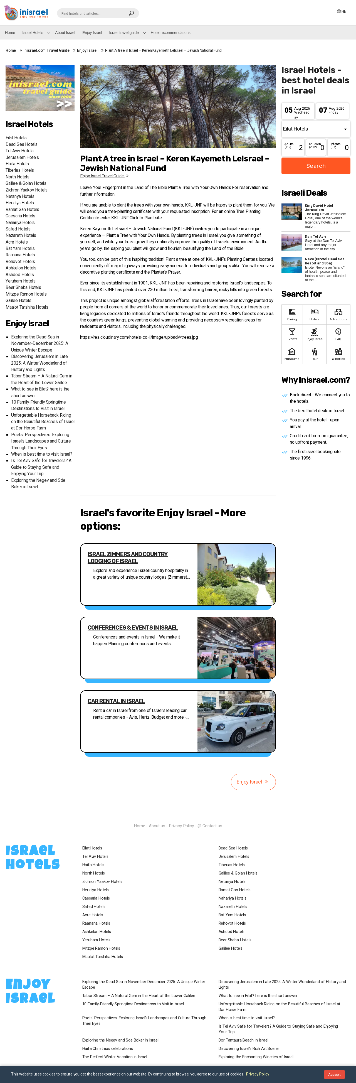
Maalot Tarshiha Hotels (27, 307)
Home (10, 32)
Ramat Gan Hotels (22, 210)
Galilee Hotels (18, 301)
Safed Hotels (18, 229)
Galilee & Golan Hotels (26, 183)
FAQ (338, 334)
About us (157, 826)
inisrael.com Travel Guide (46, 50)
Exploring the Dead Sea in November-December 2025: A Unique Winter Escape (39, 343)
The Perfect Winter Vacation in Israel (115, 1057)
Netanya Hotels (20, 196)
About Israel (65, 32)
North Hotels (17, 177)
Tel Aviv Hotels (20, 151)
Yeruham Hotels (20, 281)
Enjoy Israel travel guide (105, 176)
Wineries (338, 354)
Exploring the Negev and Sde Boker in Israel (121, 1040)
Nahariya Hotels (20, 223)
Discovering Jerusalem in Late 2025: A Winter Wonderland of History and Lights (39, 363)
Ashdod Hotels (20, 275)
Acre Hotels (17, 242)
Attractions (338, 314)
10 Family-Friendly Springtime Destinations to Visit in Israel (38, 405)
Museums (292, 354)
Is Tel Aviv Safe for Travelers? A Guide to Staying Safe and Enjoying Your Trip (41, 467)
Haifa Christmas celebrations (108, 1049)
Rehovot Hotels (20, 262)
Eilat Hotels (16, 138)
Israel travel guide (124, 32)
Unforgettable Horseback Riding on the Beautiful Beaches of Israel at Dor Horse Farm (43, 422)
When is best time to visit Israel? (41, 454)
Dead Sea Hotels (22, 144)
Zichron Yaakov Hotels (27, 190)
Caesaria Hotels (20, 216)
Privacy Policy (181, 826)
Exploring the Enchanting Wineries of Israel (257, 1057)
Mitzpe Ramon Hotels (26, 294)
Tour (315, 354)
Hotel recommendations (171, 32)
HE (344, 11)
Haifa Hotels (17, 164)
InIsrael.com (178, 816)
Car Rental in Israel (116, 701)
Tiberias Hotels (20, 170)
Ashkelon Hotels (21, 268)
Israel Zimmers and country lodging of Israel (128, 557)
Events (292, 334)
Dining (292, 314)
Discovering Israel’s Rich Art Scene (250, 1049)
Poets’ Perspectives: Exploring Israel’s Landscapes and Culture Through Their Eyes (41, 441)
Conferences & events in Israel (133, 627)
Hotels (315, 314)
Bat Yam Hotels (20, 248)
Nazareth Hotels (21, 235)
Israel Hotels (32, 32)
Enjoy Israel (92, 32)
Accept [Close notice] (334, 1074)
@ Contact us (209, 826)
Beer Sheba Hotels (23, 287)
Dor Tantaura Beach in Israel (245, 1040)
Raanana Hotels (20, 255)
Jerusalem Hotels (22, 157)
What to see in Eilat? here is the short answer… (260, 996)
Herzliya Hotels (20, 203)
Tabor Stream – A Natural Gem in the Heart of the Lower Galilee (41, 379)
